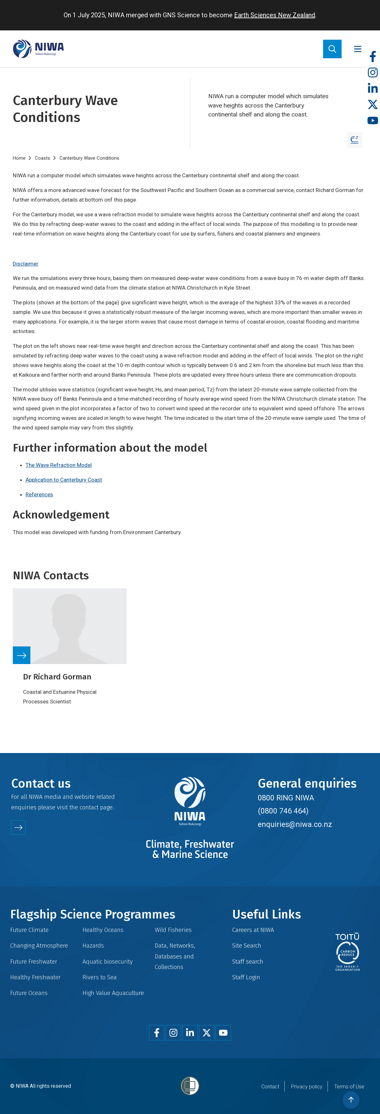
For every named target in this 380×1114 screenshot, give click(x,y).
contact (89, 807)
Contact (270, 1087)
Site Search (246, 945)
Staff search (247, 961)
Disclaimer (25, 263)
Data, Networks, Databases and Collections (175, 956)
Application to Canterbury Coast (64, 480)
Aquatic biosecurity (108, 961)
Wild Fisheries (173, 930)
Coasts (42, 158)
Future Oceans (29, 993)
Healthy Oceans (103, 930)
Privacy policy (306, 1087)
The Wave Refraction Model (59, 465)
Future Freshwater (33, 961)
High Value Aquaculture (113, 993)
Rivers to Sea (100, 977)
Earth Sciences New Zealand (274, 15)
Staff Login (246, 977)
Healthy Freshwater (35, 977)
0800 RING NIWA (286, 797)
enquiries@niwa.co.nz (295, 824)
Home (19, 158)
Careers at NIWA (253, 930)
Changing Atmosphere (39, 945)
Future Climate (29, 930)
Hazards (93, 945)
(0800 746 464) (283, 810)
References (39, 494)
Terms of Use (349, 1087)
